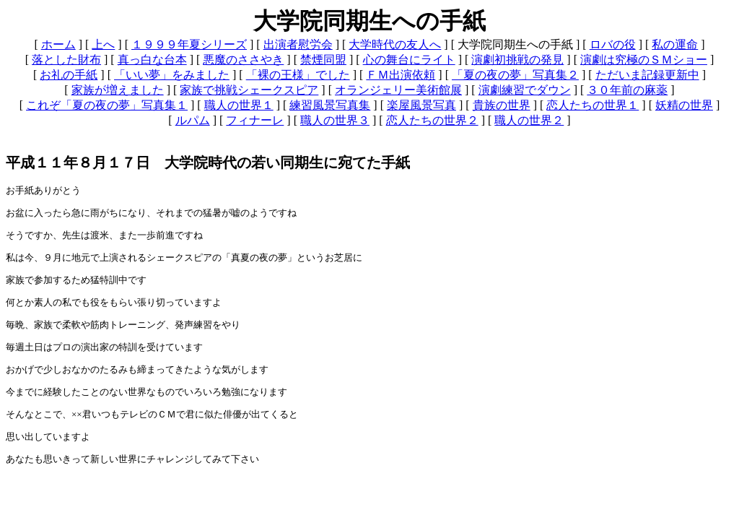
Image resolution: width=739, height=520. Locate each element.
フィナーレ (255, 120)
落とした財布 (66, 59)
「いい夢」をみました (171, 75)
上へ (103, 44)
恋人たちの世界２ (432, 120)
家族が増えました (117, 90)
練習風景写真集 (329, 105)
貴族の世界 (501, 105)
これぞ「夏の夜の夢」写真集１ (107, 105)
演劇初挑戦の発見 (517, 59)
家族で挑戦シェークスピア (249, 90)
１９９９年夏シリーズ (189, 44)
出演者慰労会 (298, 44)
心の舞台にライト (409, 59)
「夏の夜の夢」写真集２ (515, 75)
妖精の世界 (684, 105)
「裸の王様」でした (298, 75)
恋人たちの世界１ (592, 105)
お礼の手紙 (68, 75)
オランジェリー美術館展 (398, 90)
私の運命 (675, 44)
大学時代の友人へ (395, 44)
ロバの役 (613, 44)
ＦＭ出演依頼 (400, 75)
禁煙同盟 (323, 59)
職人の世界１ (239, 105)
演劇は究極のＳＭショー (643, 59)
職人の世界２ (529, 120)
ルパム (192, 120)
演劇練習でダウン (524, 90)
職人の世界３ (335, 120)
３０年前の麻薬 (627, 90)
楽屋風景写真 (421, 105)
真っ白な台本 (152, 59)
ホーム (58, 44)
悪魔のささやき (243, 59)
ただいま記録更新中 (647, 75)
